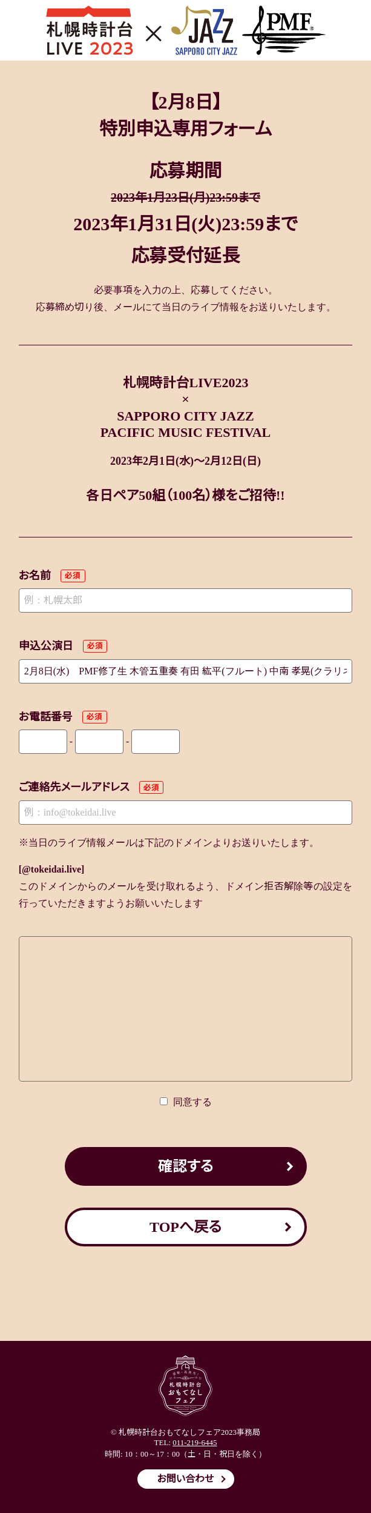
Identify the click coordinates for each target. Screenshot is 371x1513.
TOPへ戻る (185, 1227)
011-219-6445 (194, 1442)
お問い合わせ (185, 1479)
